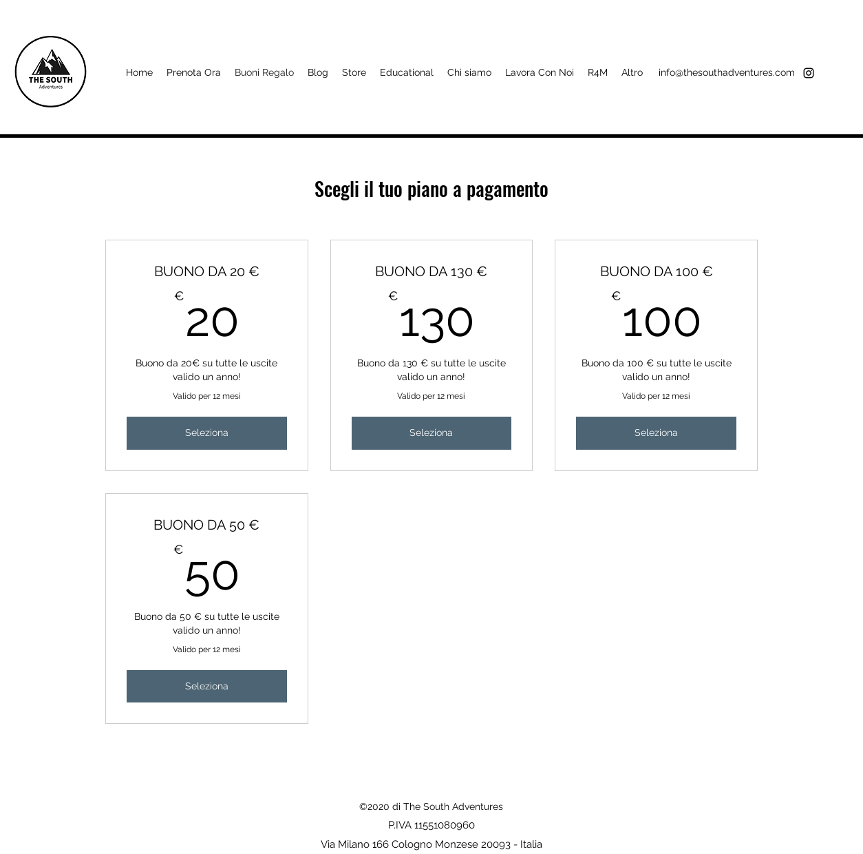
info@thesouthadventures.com (727, 72)
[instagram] (809, 73)
